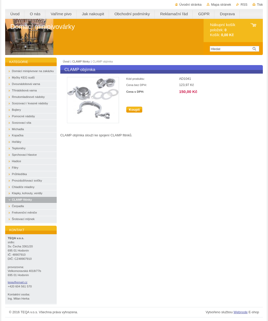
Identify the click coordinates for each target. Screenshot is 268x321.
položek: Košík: (222, 30)
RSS (244, 4)
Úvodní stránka (190, 4)
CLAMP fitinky (81, 61)
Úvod (66, 61)
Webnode (240, 312)
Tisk (260, 4)
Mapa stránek (221, 4)
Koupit (134, 110)
